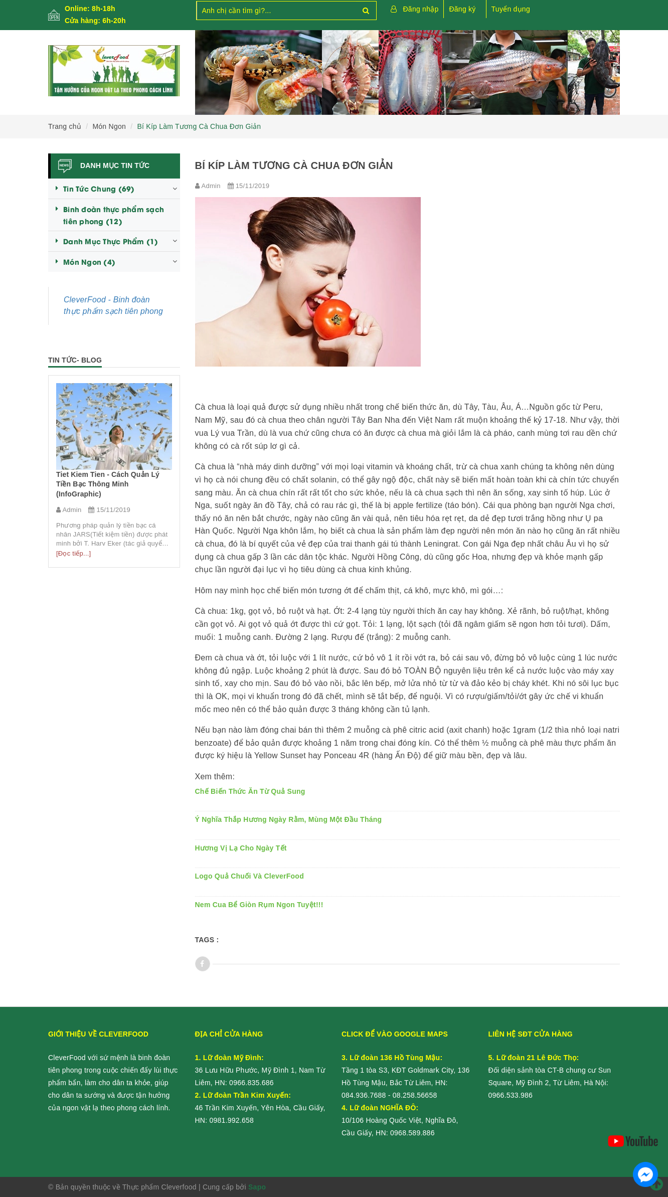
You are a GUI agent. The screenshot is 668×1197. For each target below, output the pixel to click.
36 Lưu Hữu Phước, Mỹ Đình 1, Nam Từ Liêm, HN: (260, 1070)
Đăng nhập (421, 9)
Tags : (207, 940)
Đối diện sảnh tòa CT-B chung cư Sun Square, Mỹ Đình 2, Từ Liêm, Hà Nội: (549, 1070)
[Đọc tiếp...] (73, 553)
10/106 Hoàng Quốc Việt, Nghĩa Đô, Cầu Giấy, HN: (400, 1120)
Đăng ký (462, 9)
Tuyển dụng (510, 9)
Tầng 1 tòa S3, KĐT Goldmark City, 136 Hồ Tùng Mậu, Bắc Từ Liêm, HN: (406, 1070)
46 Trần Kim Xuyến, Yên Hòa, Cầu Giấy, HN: (260, 1107)
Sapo (257, 1187)
